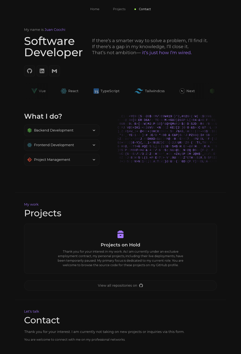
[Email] (54, 70)
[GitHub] (29, 70)
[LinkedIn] (42, 70)
